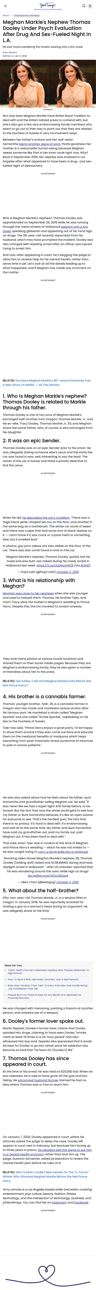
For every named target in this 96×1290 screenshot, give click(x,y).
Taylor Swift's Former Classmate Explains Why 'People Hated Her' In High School (48, 972)
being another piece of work (39, 144)
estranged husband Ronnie (38, 1080)
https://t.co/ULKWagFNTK (55, 565)
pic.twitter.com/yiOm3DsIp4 (48, 876)
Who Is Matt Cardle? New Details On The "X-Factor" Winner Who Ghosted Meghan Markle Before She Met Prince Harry (46, 1176)
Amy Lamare (10, 52)
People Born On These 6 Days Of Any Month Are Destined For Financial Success (44, 996)
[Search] (83, 6)
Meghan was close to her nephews (28, 593)
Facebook (81, 1202)
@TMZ (85, 565)
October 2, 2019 (68, 572)
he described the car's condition (46, 518)
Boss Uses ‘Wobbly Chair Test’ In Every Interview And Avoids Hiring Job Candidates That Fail (47, 987)
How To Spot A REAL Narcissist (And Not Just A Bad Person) (43, 979)
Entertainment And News (26, 15)
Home (6, 15)
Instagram (59, 1202)
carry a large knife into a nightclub (63, 852)
